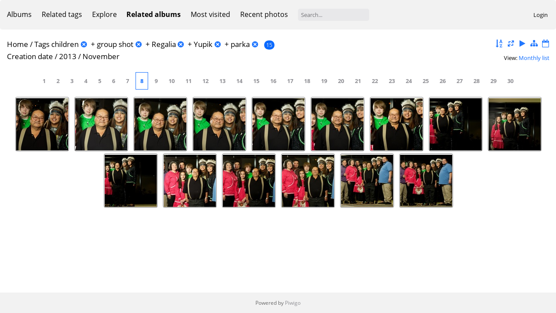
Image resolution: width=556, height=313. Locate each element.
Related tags (62, 14)
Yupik (203, 44)
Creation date (30, 56)
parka (240, 44)
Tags (42, 44)
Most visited (210, 14)
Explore (104, 14)
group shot (115, 44)
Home (17, 44)
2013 (67, 56)
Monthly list (534, 58)
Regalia (164, 44)
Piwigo (293, 302)
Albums (19, 14)
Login (540, 15)
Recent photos (264, 14)
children (65, 44)
